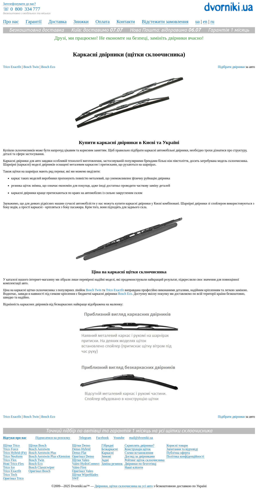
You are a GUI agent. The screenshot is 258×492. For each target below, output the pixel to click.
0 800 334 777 (25, 9)
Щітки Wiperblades (85, 474)
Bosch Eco (48, 67)
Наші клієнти (134, 467)
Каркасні (108, 452)
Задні (105, 460)
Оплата (102, 21)
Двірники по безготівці (140, 463)
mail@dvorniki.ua (141, 437)
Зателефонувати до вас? (19, 3)
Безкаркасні (110, 449)
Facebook (102, 437)
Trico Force (10, 449)
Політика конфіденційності (185, 456)
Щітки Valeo (80, 460)
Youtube (119, 437)
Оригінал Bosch (39, 471)
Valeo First (79, 467)
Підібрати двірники (231, 67)
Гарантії (34, 21)
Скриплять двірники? (139, 445)
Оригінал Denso (83, 456)
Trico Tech (10, 474)
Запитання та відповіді (182, 449)
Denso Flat (79, 452)
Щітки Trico (11, 445)
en (205, 21)
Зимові (106, 456)
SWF (75, 478)
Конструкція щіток (138, 449)
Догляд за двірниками (140, 456)
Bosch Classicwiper (41, 467)
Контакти (125, 21)
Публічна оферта (178, 452)
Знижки (81, 21)
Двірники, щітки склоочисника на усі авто (123, 486)
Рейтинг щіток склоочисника (144, 460)
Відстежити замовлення (165, 21)
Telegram (85, 437)
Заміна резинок (112, 463)
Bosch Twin (31, 67)
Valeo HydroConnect (86, 463)
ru (212, 21)
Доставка (58, 21)
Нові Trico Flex (13, 463)
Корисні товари (177, 445)
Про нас (11, 21)
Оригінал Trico (13, 478)
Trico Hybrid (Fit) (15, 452)
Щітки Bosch (38, 445)
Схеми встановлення (139, 452)
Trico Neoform (13, 456)
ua (197, 21)
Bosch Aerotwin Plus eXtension (49, 456)
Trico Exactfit (12, 67)
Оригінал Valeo (82, 471)
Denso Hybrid (81, 449)
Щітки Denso (81, 445)
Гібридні (108, 445)
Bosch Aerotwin (39, 449)
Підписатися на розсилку (52, 437)
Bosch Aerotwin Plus (42, 452)
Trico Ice (9, 467)
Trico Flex (10, 460)
